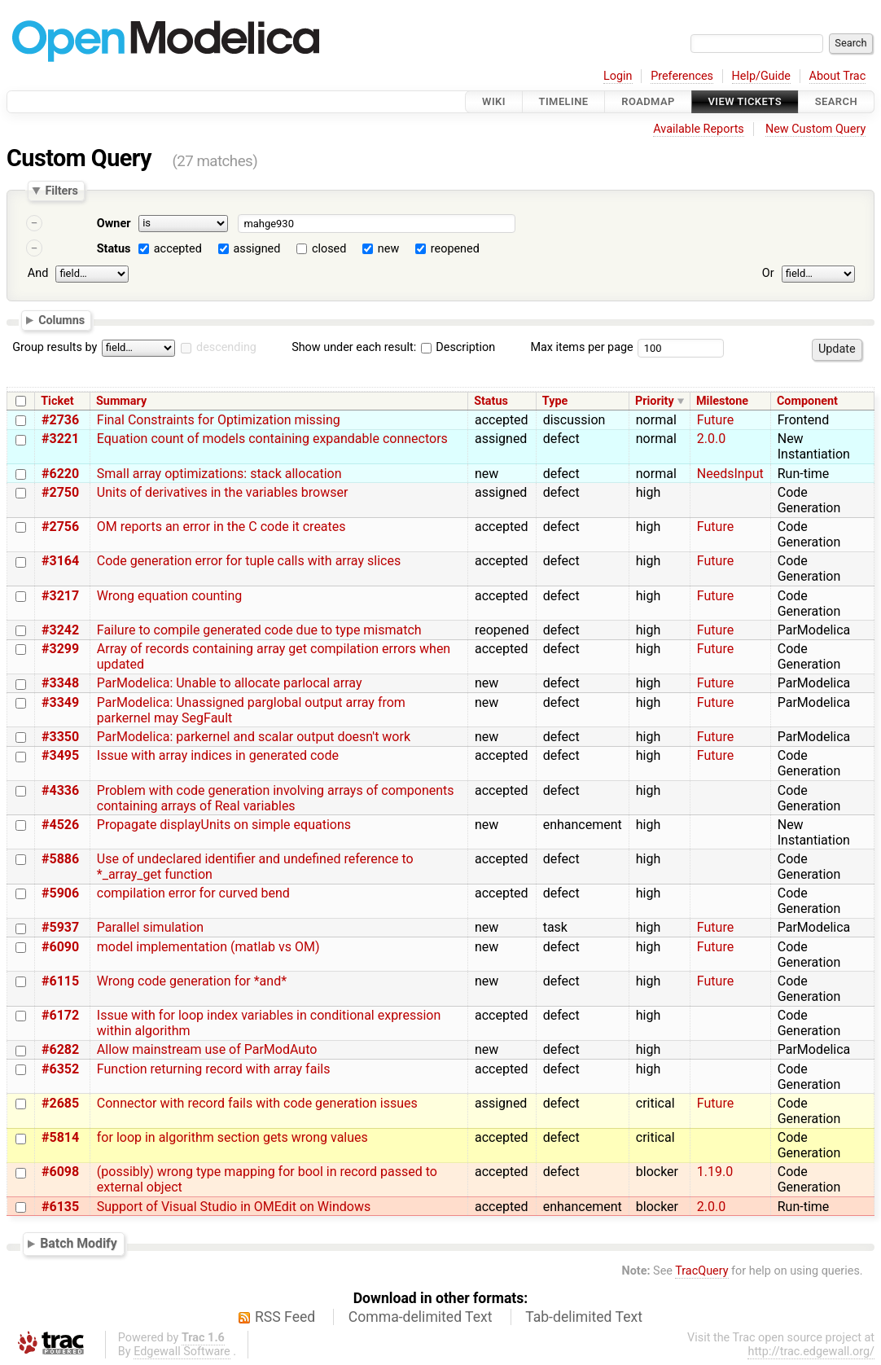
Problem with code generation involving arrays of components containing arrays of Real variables (275, 798)
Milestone (722, 401)
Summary (121, 401)
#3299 (60, 648)
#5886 (60, 859)
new (388, 249)
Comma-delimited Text (420, 1317)
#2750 (60, 492)
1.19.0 (715, 1171)
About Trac (837, 76)
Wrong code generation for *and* (192, 981)
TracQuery (701, 1271)
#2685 (60, 1103)
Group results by (54, 347)
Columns (61, 319)
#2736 (60, 420)
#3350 (60, 736)
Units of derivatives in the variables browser (222, 492)
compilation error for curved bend (193, 893)
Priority (654, 401)
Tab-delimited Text (583, 1317)
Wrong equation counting (169, 595)
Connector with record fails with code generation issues (257, 1103)
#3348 (60, 683)
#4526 (60, 824)
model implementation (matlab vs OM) (208, 947)
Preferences (682, 76)
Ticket (57, 401)
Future (715, 420)
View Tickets (745, 101)
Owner (114, 223)
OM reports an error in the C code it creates (221, 526)
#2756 (60, 526)
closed (329, 249)
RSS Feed (285, 1317)
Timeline (564, 101)
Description (458, 347)
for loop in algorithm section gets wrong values (232, 1137)
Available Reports (698, 129)
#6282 (60, 1049)
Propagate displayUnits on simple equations (224, 824)
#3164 (60, 560)
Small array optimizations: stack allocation (219, 473)
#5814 (60, 1137)
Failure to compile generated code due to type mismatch (259, 630)
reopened (455, 249)
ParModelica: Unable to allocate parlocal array (229, 683)
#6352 (60, 1069)
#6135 (60, 1206)
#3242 (60, 630)
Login (618, 76)
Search (836, 101)
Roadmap (648, 101)
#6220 (60, 473)
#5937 (60, 927)
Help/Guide (761, 76)
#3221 (60, 438)
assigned (256, 249)
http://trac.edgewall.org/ (810, 1351)
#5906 (60, 893)
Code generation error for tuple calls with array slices (249, 560)
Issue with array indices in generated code (218, 755)
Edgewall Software (182, 1351)
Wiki (494, 101)
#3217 (60, 595)
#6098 (60, 1171)
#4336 (60, 790)
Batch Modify (78, 1243)
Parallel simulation (150, 927)
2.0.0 (711, 438)
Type (555, 401)
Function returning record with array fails (214, 1069)
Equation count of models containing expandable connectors (272, 438)
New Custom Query (815, 129)
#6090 (60, 947)
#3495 (60, 755)
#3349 (60, 702)
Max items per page (581, 347)
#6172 (60, 1015)
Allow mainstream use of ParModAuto (207, 1049)
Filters (61, 190)
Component (807, 401)
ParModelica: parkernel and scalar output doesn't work (253, 736)
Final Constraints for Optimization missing (218, 420)
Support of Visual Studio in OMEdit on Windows (233, 1206)
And (38, 273)
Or (768, 273)
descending (226, 347)
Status (114, 249)
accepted (178, 249)
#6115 (60, 981)
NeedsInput (730, 473)
